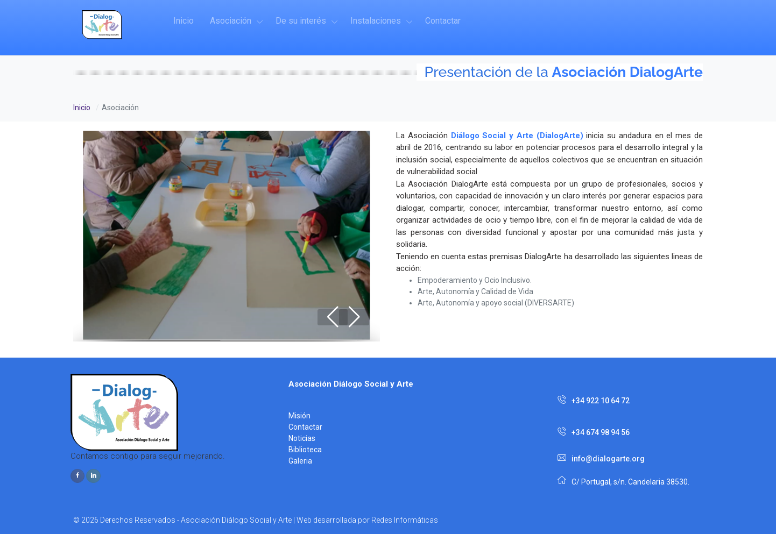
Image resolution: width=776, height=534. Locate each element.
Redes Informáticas (404, 520)
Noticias (301, 438)
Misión (299, 415)
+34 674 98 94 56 (594, 432)
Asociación (230, 21)
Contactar (443, 21)
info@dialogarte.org (601, 458)
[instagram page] (93, 476)
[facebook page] (77, 476)
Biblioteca (305, 449)
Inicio (183, 21)
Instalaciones (375, 21)
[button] (354, 317)
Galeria (300, 461)
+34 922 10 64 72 (594, 401)
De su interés (301, 21)
